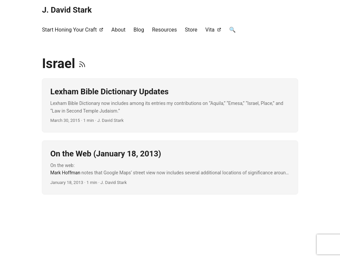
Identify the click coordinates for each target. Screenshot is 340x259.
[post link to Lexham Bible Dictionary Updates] (170, 105)
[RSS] (82, 63)
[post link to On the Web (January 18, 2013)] (170, 167)
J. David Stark (67, 10)
